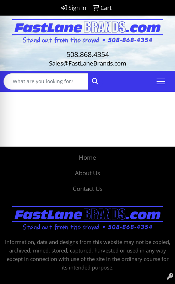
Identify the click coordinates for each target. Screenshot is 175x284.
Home (87, 157)
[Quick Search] (46, 81)
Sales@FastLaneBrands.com (87, 63)
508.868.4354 (87, 54)
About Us (87, 173)
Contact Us (88, 188)
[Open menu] (161, 81)
